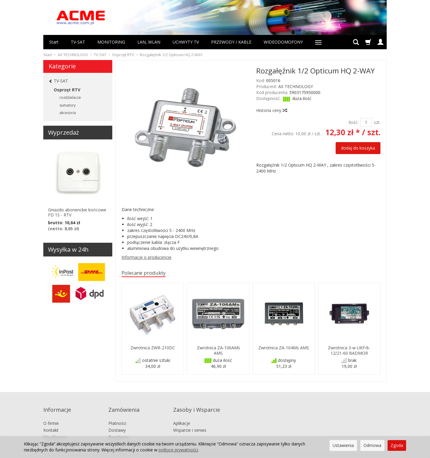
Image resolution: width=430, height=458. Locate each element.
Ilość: (353, 122)
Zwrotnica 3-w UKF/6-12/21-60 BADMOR (349, 351)
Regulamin (118, 428)
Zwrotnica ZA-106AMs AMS (218, 351)
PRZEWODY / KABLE (231, 42)
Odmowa (372, 445)
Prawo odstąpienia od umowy (137, 434)
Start (54, 42)
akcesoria (67, 112)
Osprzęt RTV (67, 90)
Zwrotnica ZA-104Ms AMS (283, 348)
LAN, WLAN (148, 42)
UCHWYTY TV (186, 42)
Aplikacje (181, 414)
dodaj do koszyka (358, 148)
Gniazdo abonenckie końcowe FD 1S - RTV (77, 212)
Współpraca (54, 428)
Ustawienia (343, 445)
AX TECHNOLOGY (295, 86)
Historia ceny (271, 110)
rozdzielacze (70, 97)
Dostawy (117, 421)
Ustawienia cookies (62, 434)
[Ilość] (366, 122)
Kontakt (51, 421)
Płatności (117, 414)
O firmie (51, 414)
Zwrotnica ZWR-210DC (152, 348)
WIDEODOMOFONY (283, 42)
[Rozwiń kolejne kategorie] (318, 42)
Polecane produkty (147, 273)
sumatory (67, 105)
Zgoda (397, 445)
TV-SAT (78, 42)
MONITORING (111, 42)
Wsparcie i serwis (189, 421)
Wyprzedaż (63, 132)
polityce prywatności (178, 450)
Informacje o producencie (146, 257)
